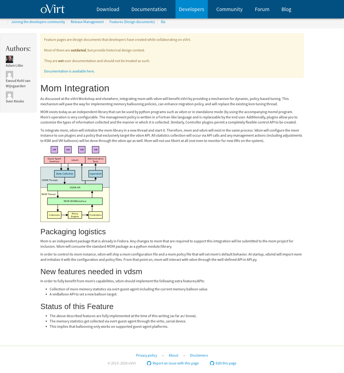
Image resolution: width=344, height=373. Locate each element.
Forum (262, 9)
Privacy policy (146, 355)
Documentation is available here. (69, 71)
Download (108, 9)
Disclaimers (199, 355)
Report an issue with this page (173, 363)
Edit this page (223, 363)
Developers (191, 9)
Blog (286, 9)
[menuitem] (108, 9)
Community (229, 9)
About (173, 355)
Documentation (149, 9)
